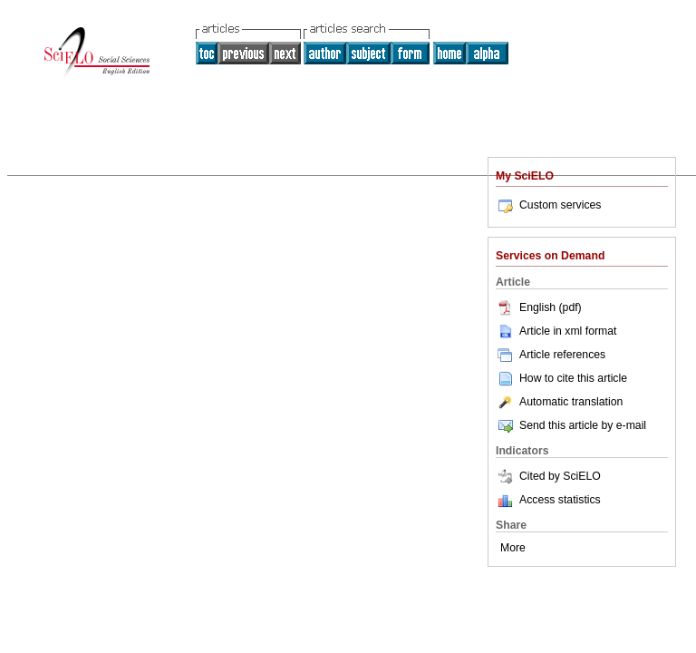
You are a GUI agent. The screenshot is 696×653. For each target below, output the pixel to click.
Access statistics (560, 499)
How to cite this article (573, 378)
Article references (550, 354)
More (513, 547)
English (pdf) (539, 307)
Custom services (548, 205)
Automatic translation (559, 401)
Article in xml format (556, 331)
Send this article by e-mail (571, 425)
